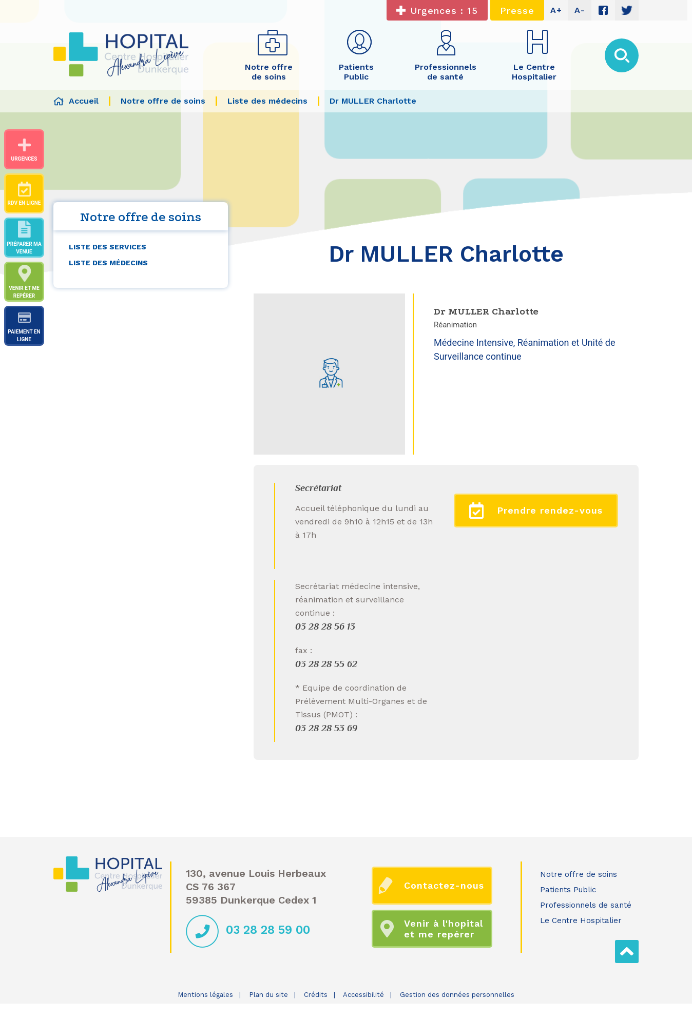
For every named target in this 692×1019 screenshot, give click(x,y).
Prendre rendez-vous (536, 510)
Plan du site (268, 994)
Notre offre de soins (578, 874)
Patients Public (568, 889)
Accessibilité (363, 994)
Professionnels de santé (585, 905)
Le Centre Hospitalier (581, 920)
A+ (556, 10)
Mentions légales (205, 994)
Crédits (316, 994)
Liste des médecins (108, 263)
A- (579, 10)
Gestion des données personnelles (457, 994)
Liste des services (107, 247)
